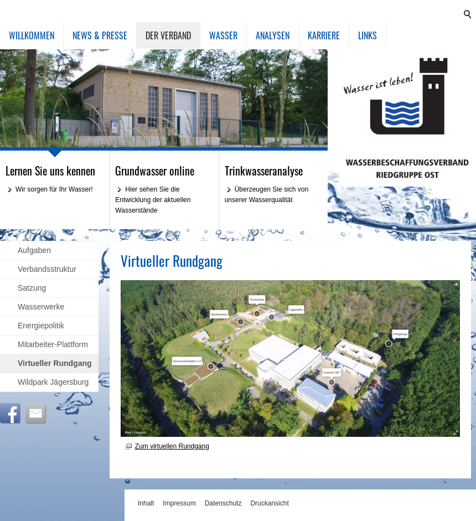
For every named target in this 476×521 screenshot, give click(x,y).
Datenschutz (223, 503)
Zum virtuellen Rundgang (172, 446)
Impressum (179, 503)
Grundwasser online (154, 170)
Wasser (223, 35)
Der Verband (168, 35)
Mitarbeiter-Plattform (53, 344)
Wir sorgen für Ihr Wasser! (54, 189)
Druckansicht (269, 503)
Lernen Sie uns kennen (50, 170)
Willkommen (31, 35)
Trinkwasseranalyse (264, 170)
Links (367, 35)
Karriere (324, 35)
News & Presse (100, 35)
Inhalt (146, 503)
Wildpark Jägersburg (53, 382)
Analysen (272, 35)
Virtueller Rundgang (55, 363)
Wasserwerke (41, 306)
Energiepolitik (41, 325)
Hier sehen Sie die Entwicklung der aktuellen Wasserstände (152, 199)
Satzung (32, 287)
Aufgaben (34, 250)
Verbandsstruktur (47, 269)
